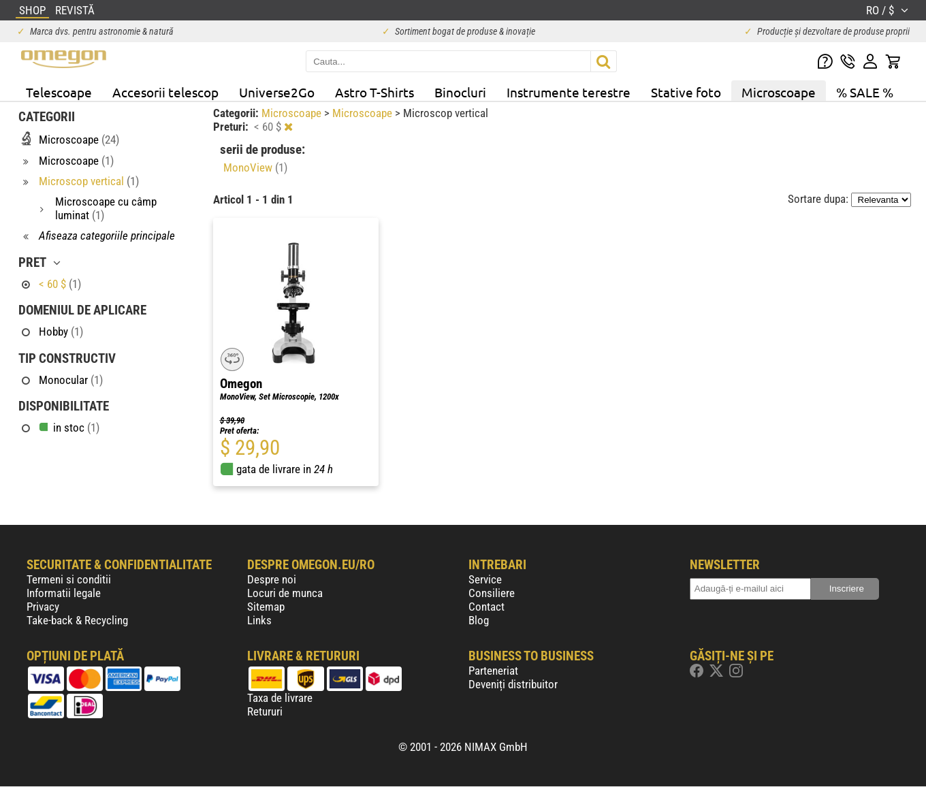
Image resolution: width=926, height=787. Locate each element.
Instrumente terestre (568, 92)
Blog (478, 620)
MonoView (255, 167)
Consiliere (491, 593)
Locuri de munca (285, 593)
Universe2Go (277, 92)
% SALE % (864, 92)
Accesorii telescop (165, 92)
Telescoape (59, 92)
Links (259, 620)
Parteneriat (493, 670)
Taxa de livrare (280, 698)
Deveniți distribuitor (513, 684)
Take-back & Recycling (77, 620)
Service (485, 579)
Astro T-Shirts (374, 92)
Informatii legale (64, 593)
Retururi (265, 711)
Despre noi (271, 579)
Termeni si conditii (69, 579)
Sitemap (266, 606)
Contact (486, 606)
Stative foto (686, 92)
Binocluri (460, 92)
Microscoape (778, 92)
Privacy (43, 606)
